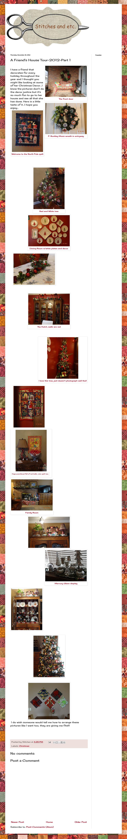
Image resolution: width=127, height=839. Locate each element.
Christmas (24, 746)
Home (49, 822)
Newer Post (17, 822)
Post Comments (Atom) (40, 827)
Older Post (81, 822)
